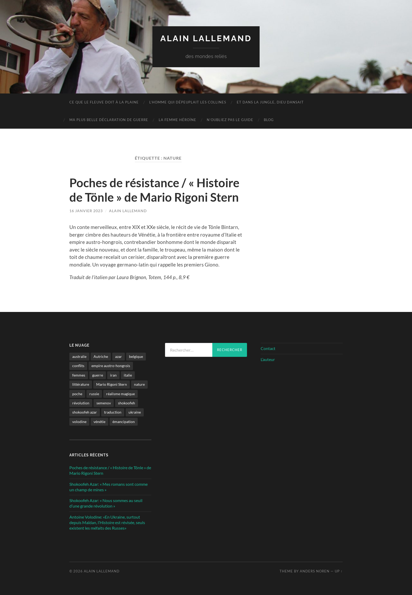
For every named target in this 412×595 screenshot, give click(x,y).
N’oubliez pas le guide (230, 120)
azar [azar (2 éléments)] (118, 356)
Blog (269, 120)
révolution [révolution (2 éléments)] (80, 402)
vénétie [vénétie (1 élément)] (99, 421)
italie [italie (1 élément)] (128, 374)
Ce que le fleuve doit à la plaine (104, 102)
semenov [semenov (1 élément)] (103, 402)
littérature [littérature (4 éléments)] (80, 384)
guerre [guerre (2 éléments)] (97, 374)
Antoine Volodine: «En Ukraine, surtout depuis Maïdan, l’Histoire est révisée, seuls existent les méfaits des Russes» (107, 522)
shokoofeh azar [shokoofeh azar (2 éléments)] (84, 412)
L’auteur (268, 358)
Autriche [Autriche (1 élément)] (101, 356)
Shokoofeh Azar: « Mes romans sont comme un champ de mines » (108, 486)
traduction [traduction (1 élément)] (112, 412)
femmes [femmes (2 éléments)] (78, 374)
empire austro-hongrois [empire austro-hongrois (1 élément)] (110, 365)
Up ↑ (339, 571)
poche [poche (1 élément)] (77, 393)
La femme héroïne (177, 120)
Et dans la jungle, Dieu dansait (270, 102)
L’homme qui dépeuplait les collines (187, 102)
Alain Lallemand (206, 38)
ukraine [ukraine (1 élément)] (134, 412)
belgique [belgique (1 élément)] (136, 356)
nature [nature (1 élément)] (139, 384)
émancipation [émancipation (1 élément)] (123, 421)
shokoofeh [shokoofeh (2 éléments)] (126, 402)
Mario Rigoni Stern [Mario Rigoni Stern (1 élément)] (111, 384)
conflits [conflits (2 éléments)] (78, 365)
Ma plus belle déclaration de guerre (108, 120)
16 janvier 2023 (86, 210)
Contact (268, 347)
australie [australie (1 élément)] (79, 356)
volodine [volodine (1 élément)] (79, 421)
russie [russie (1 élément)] (94, 393)
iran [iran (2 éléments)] (113, 374)
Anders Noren (314, 571)
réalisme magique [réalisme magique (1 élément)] (120, 393)
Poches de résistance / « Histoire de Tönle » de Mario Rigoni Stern (154, 190)
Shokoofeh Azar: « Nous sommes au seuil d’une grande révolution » (105, 503)
